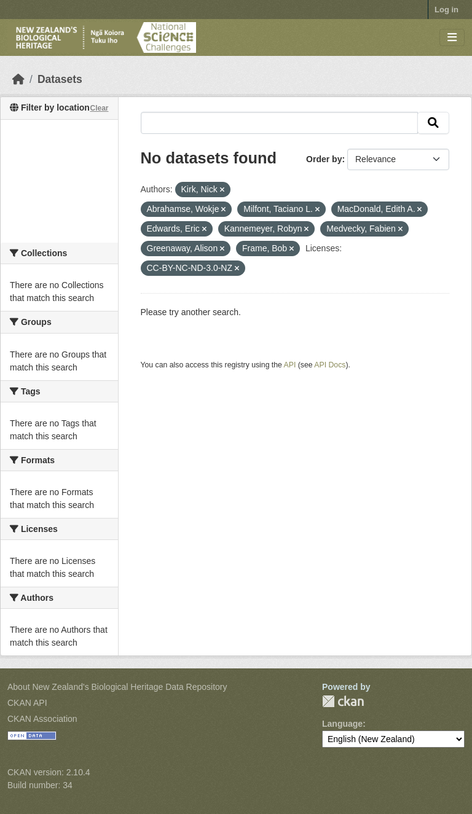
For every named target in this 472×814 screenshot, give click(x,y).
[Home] (18, 79)
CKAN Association (42, 719)
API (290, 365)
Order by (324, 159)
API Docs (329, 365)
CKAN (343, 701)
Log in (446, 9)
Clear (99, 108)
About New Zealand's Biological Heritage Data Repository (117, 687)
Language (342, 724)
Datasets (59, 79)
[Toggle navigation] (452, 38)
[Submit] (433, 123)
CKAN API (27, 703)
